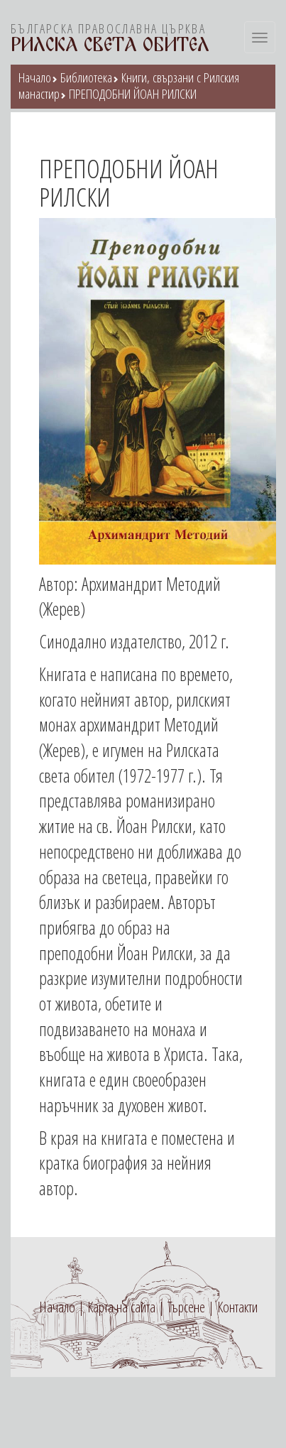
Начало (34, 77)
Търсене (186, 1307)
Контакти (237, 1307)
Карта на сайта (121, 1307)
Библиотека (86, 77)
